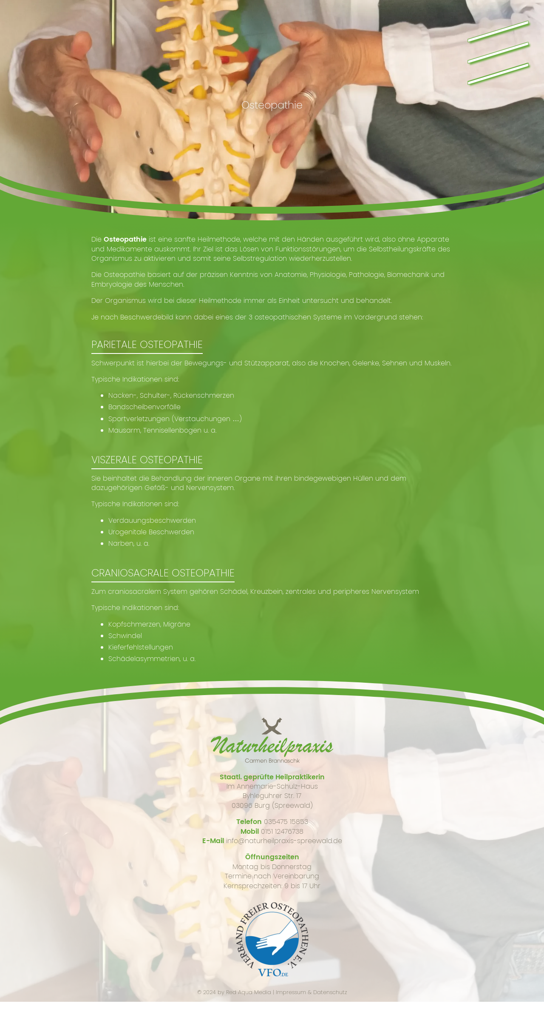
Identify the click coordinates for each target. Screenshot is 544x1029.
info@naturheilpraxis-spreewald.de (284, 841)
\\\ (496, 48)
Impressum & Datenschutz (311, 992)
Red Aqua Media (248, 992)
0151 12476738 (282, 831)
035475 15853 (286, 822)
